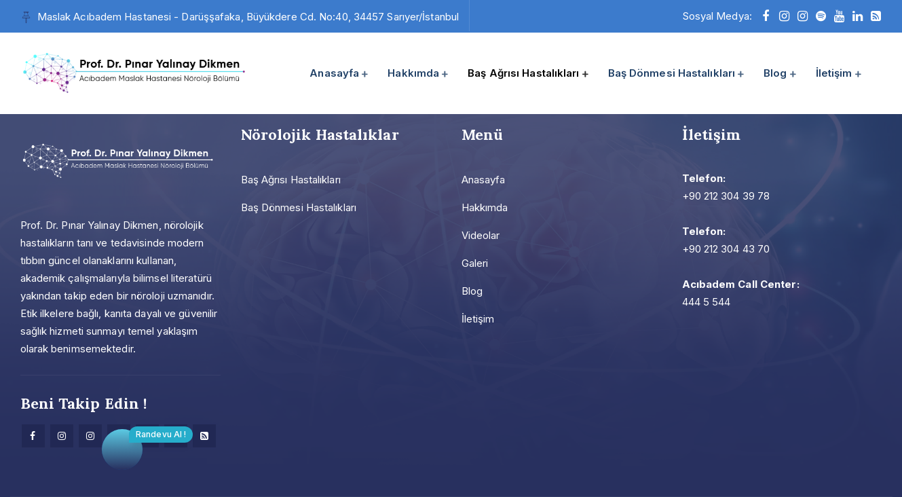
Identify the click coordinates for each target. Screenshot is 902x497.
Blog (775, 73)
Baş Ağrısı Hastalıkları (523, 73)
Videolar (481, 235)
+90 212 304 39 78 (726, 195)
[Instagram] (61, 435)
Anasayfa (334, 73)
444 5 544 (706, 301)
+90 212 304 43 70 (726, 248)
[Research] (204, 435)
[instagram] (784, 16)
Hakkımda (413, 73)
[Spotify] (821, 16)
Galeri (475, 263)
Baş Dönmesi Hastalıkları (671, 73)
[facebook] (766, 16)
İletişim (834, 73)
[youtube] (839, 16)
